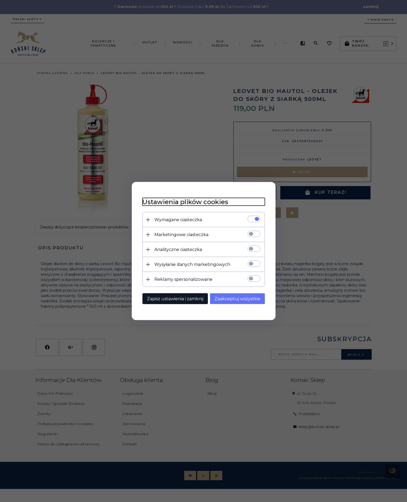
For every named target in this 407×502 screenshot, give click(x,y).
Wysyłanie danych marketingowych (192, 264)
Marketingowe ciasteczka (181, 234)
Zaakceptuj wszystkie (237, 298)
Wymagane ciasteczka (178, 219)
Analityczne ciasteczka (178, 249)
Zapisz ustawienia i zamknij (175, 298)
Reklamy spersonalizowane (183, 279)
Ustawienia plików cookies (185, 202)
